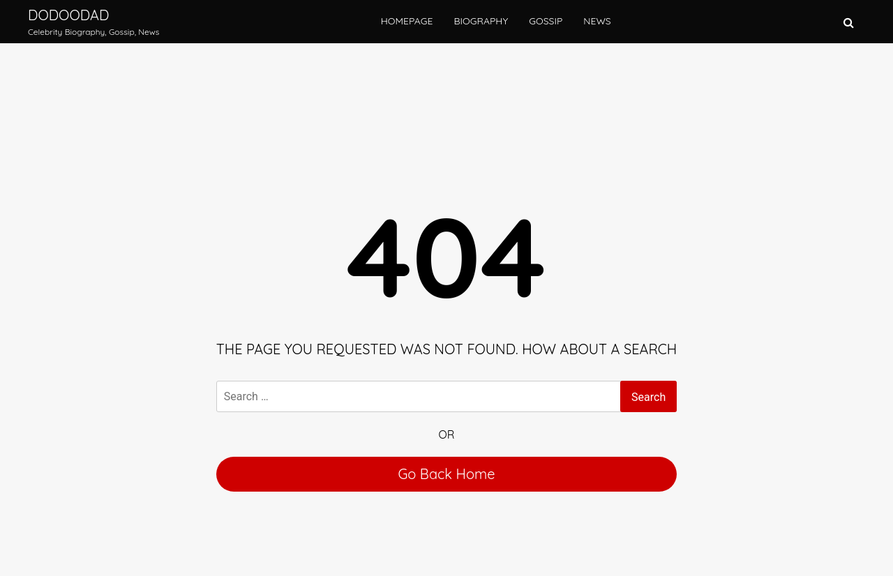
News (596, 21)
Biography (480, 21)
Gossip (545, 21)
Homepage (407, 21)
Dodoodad (68, 15)
